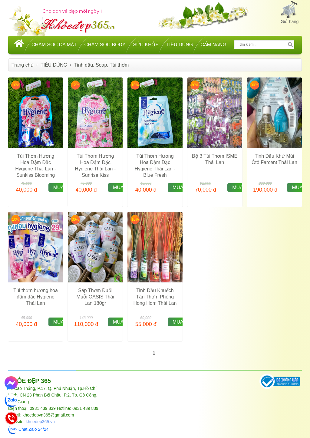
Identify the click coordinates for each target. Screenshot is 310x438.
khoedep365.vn (40, 421)
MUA (58, 187)
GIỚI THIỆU (287, 380)
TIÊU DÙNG (179, 44)
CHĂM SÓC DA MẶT (54, 44)
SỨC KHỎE (146, 44)
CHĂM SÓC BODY (105, 44)
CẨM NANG (213, 44)
